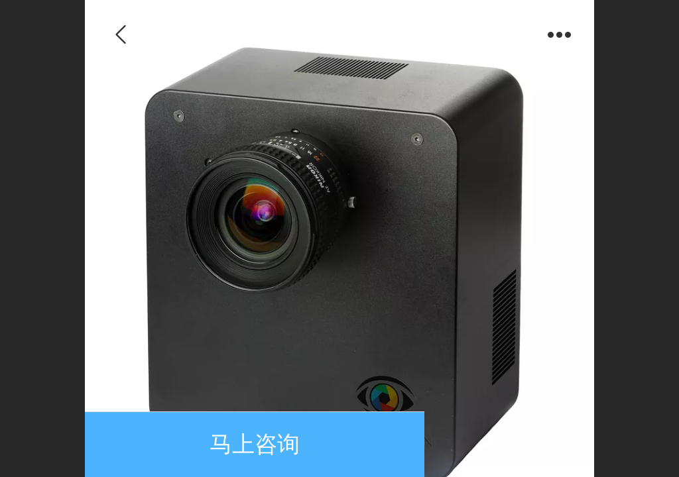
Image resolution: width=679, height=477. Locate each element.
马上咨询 (255, 444)
